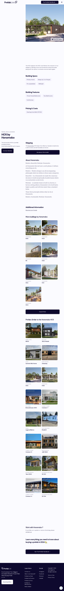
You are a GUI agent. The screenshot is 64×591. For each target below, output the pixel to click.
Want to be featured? (30, 574)
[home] (10, 2)
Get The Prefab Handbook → (43, 551)
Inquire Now (42, 312)
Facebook (41, 574)
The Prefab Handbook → (50, 2)
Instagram (41, 571)
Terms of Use (51, 575)
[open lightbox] (45, 23)
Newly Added (28, 586)
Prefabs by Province (29, 578)
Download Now (7, 582)
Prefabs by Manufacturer (28, 583)
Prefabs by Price (29, 580)
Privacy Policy (51, 577)
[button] (62, 2)
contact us (29, 532)
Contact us (27, 571)
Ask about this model (43, 152)
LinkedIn (41, 578)
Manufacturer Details (31, 210)
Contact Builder (7, 151)
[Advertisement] (43, 53)
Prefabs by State (29, 576)
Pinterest (41, 576)
